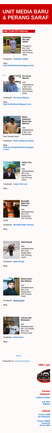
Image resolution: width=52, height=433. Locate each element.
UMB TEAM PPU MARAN (15, 31)
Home (18, 356)
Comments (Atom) (22, 361)
